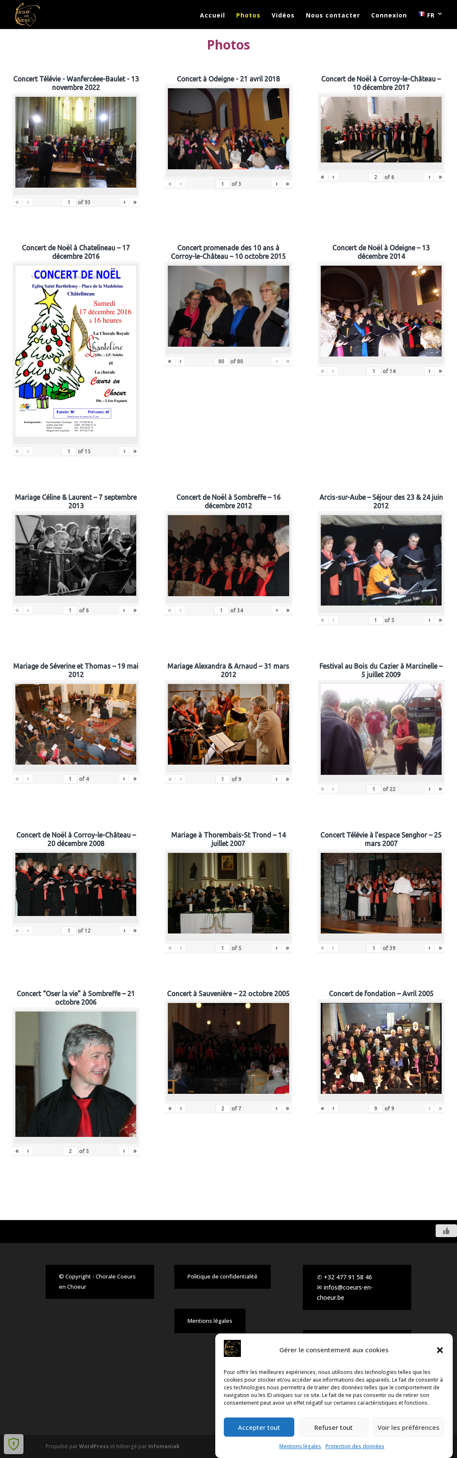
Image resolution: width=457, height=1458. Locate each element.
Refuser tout (333, 1429)
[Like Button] (446, 1230)
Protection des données (354, 1448)
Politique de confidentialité (222, 1276)
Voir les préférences (408, 1429)
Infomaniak (164, 1446)
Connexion (389, 15)
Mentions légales (300, 1448)
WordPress (94, 1446)
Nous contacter (333, 15)
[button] (440, 1352)
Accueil (212, 15)
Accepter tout (259, 1429)
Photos (248, 15)
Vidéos (283, 15)
